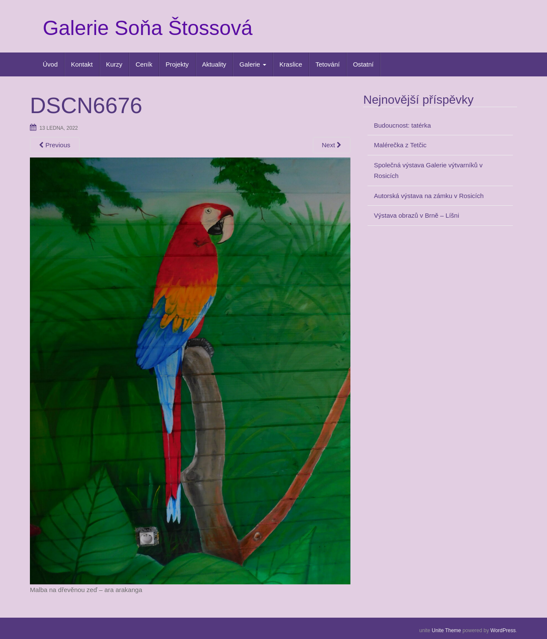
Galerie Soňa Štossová (148, 28)
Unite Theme (446, 630)
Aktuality (214, 64)
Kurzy (114, 64)
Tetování (327, 64)
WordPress (503, 630)
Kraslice (290, 64)
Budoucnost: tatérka (402, 125)
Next (331, 145)
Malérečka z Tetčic (400, 145)
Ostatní (363, 64)
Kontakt (82, 64)
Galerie (252, 64)
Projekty (176, 64)
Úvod (50, 64)
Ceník (143, 64)
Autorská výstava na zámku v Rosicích (429, 195)
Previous (55, 145)
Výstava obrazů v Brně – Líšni (416, 215)
